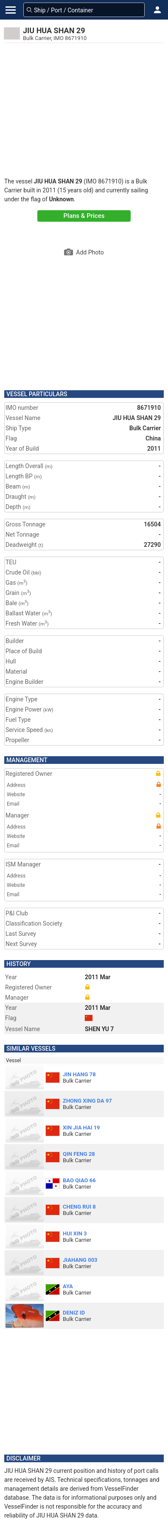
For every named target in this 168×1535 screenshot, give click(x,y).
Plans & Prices (84, 216)
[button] (157, 10)
